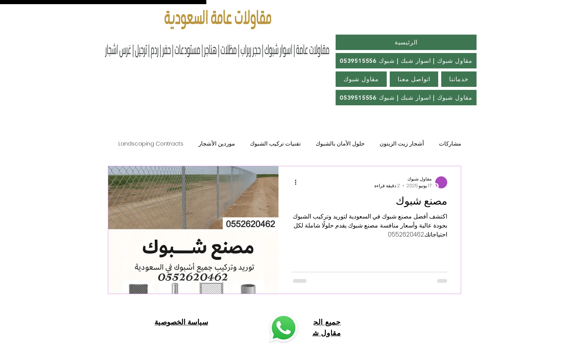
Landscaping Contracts (150, 143)
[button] (406, 97)
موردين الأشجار (216, 143)
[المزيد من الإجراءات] (292, 182)
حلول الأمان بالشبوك (340, 143)
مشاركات (450, 143)
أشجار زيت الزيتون (402, 143)
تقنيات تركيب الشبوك (275, 143)
